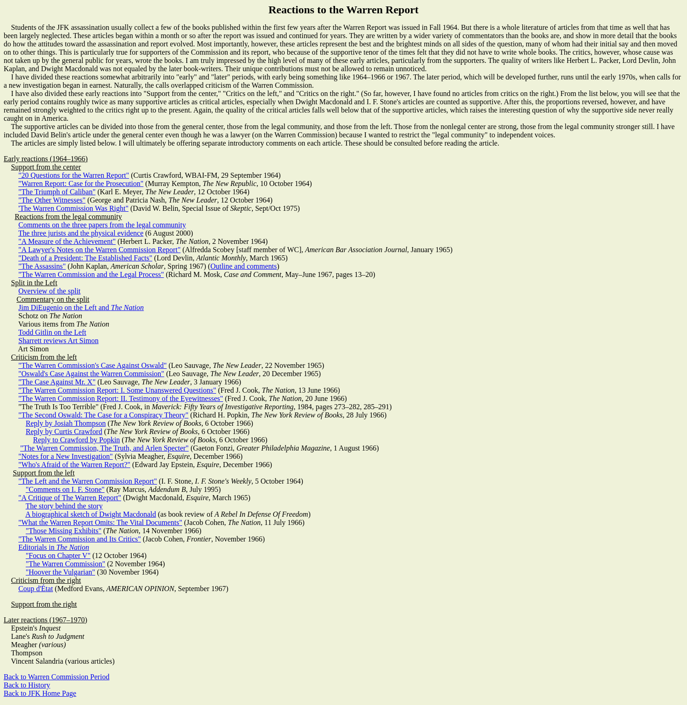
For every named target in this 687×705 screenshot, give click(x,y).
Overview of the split (49, 291)
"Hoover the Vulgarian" (60, 572)
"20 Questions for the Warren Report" (73, 175)
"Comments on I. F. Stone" (65, 489)
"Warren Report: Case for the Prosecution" (81, 183)
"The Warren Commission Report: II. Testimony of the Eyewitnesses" (120, 398)
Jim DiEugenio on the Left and (81, 307)
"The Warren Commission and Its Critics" (79, 539)
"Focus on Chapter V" (58, 555)
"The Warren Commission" (65, 564)
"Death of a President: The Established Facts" (85, 258)
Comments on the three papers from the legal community (102, 225)
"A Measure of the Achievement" (67, 241)
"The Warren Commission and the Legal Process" (91, 274)
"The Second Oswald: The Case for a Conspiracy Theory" (103, 415)
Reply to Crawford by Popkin (76, 440)
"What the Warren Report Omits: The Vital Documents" (100, 522)
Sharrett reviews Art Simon (58, 340)
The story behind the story (64, 506)
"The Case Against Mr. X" (56, 382)
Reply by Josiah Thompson (66, 423)
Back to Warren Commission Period (56, 677)
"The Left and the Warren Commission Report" (87, 481)
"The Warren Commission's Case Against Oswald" (92, 365)
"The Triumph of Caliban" (56, 192)
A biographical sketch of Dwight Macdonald (90, 514)
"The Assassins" (42, 266)
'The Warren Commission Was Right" (73, 208)
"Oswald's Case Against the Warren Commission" (91, 374)
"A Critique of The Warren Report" (69, 498)
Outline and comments (243, 266)
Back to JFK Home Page (40, 693)
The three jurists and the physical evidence (81, 233)
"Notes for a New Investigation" (65, 456)
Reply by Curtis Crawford (64, 431)
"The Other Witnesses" (51, 200)
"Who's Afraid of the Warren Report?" (74, 464)
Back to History (27, 685)
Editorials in (53, 547)
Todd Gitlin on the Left (52, 332)
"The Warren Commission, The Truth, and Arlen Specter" (104, 448)
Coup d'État (35, 588)
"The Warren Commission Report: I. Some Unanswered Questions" (117, 390)
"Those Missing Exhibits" (63, 531)
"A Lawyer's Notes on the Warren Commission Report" (99, 250)
